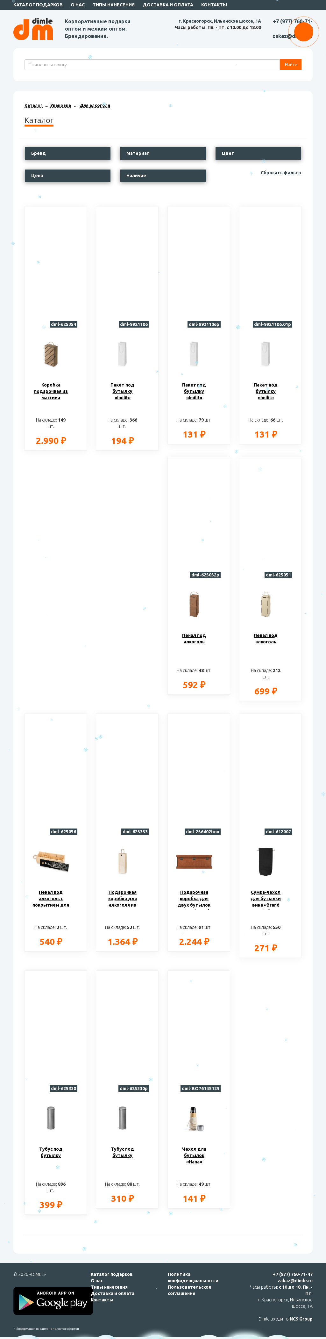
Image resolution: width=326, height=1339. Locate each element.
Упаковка (60, 105)
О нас (78, 4)
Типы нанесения (114, 4)
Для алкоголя (95, 105)
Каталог (34, 105)
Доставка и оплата (168, 4)
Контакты (214, 4)
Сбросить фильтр (281, 172)
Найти (290, 64)
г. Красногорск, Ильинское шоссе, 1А (220, 21)
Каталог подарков (38, 4)
